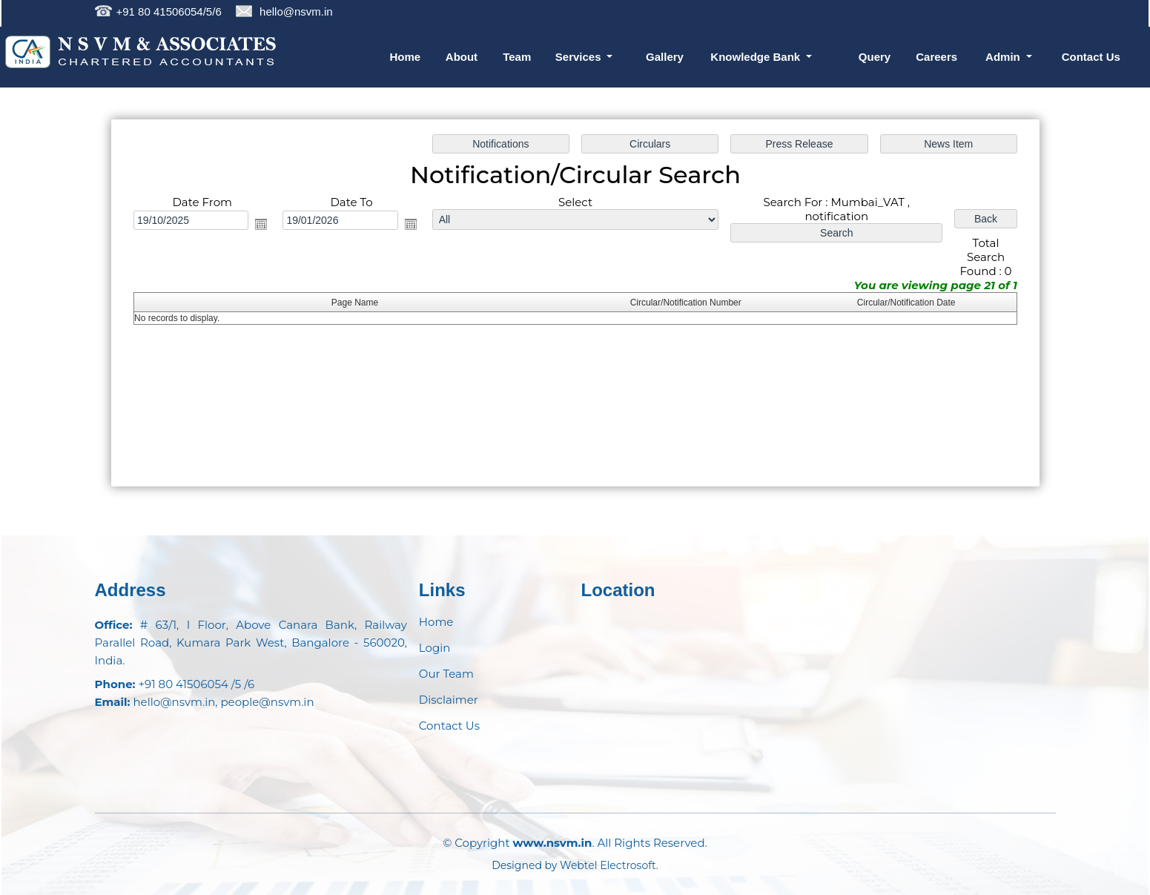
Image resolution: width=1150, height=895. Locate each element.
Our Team (446, 673)
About (461, 56)
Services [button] (579, 56)
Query (874, 56)
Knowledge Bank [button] (756, 56)
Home (405, 56)
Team (517, 56)
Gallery (665, 56)
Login (435, 647)
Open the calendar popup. (261, 224)
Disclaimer (448, 699)
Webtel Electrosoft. (609, 865)
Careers (936, 56)
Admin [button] (1004, 56)
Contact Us (1091, 56)
